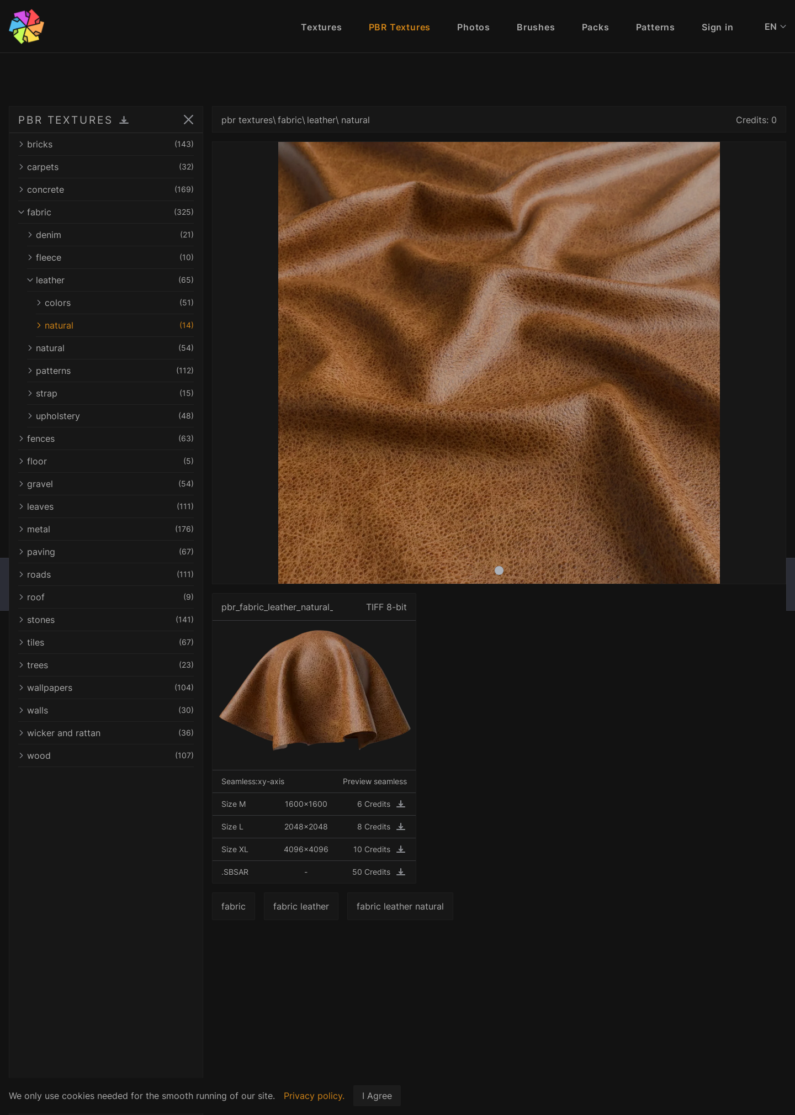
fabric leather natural (400, 906)
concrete (106, 189)
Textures (321, 27)
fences (106, 438)
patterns (110, 371)
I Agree (377, 1095)
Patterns (655, 27)
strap (110, 393)
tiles (106, 642)
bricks (106, 144)
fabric (106, 212)
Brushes (536, 27)
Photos (473, 27)
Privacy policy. (314, 1095)
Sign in (718, 27)
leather (110, 280)
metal (106, 529)
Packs (596, 27)
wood (106, 755)
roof (106, 597)
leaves (106, 506)
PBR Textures (400, 27)
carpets (106, 167)
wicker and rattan (106, 733)
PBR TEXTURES (65, 119)
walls (106, 710)
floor (106, 461)
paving (106, 552)
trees (106, 665)
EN (775, 26)
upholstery (110, 416)
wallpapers (106, 688)
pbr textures (247, 119)
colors (115, 303)
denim (110, 235)
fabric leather (301, 906)
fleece (110, 257)
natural (115, 325)
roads (106, 574)
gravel (106, 484)
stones (106, 620)
